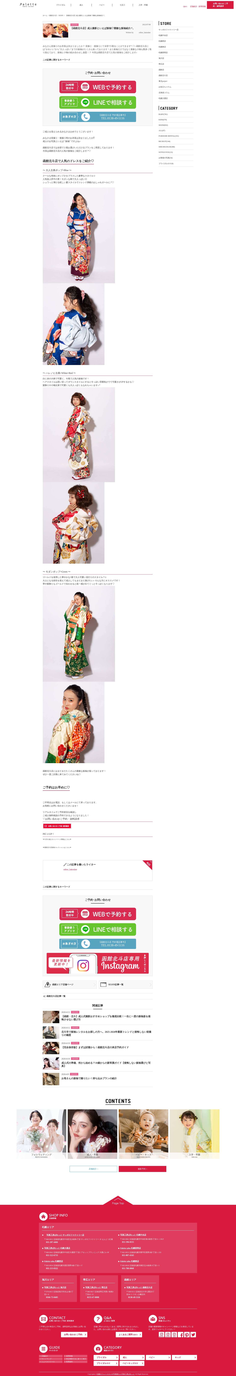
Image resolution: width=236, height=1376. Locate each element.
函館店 (161, 70)
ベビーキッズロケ (130, 1363)
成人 (81, 5)
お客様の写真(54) (165, 158)
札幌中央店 (163, 35)
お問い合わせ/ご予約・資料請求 (220, 5)
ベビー (102, 5)
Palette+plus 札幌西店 (53, 1261)
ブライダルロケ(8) (166, 163)
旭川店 (161, 58)
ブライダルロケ (103, 1363)
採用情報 (202, 6)
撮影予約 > (142, 1169)
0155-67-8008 (93, 1297)
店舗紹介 (193, 6)
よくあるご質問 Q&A (128, 1334)
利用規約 (69, 1362)
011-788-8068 (128, 1268)
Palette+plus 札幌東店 (129, 1261)
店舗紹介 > (93, 1169)
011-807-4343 (128, 1255)
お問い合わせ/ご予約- (73, 1334)
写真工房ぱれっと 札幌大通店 (57, 1248)
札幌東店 (162, 47)
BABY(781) (163, 114)
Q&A (185, 6)
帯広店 (161, 64)
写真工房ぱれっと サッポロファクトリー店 (65, 1235)
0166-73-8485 (52, 1297)
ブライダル (60, 5)
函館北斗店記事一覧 (56, 996)
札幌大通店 (163, 98)
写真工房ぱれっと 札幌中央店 (133, 1235)
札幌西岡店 (163, 52)
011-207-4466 (52, 1242)
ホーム (45, 15)
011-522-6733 (52, 1255)
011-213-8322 (52, 1268)
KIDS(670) (163, 120)
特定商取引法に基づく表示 (76, 1359)
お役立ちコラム (165, 87)
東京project (163, 81)
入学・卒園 (143, 5)
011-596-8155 (128, 1242)
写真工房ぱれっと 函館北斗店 (139, 1287)
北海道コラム (164, 93)
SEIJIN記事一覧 (115, 984)
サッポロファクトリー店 (169, 30)
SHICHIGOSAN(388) (167, 147)
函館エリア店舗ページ (62, 984)
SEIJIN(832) (163, 125)
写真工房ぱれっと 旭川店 (55, 1287)
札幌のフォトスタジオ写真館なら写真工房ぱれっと (116, 1374)
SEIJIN (61, 15)
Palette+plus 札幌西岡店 (130, 1248)
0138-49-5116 (134, 1297)
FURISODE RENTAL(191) (169, 136)
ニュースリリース (48, 1362)
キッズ (178, 1357)
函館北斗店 (53, 15)
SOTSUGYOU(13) (166, 152)
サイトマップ (46, 1359)
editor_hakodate (142, 32)
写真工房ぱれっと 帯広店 (96, 1287)
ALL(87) (162, 130)
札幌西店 (162, 41)
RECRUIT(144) (164, 141)
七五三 (122, 5)
